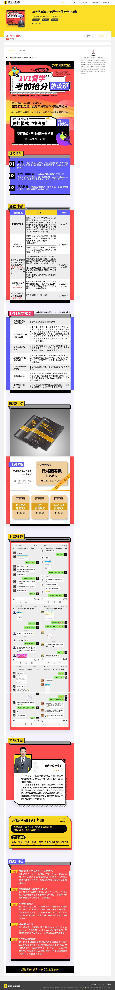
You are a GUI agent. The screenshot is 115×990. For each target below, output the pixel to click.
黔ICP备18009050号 (106, 987)
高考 (73, 2)
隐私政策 (93, 984)
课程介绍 (12, 50)
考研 (62, 2)
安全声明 (109, 984)
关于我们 (84, 2)
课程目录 (22, 50)
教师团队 (95, 2)
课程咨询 (101, 36)
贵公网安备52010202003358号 (93, 987)
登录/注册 (106, 2)
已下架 (88, 36)
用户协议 (101, 984)
